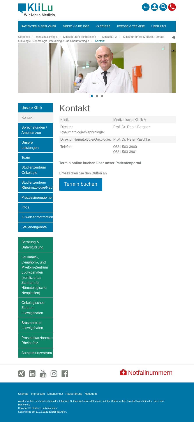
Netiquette (91, 393)
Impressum (38, 393)
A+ (146, 7)
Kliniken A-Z (109, 36)
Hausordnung (73, 393)
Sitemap (23, 393)
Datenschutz (55, 393)
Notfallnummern (146, 372)
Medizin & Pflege (46, 36)
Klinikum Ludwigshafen (47, 9)
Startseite (24, 36)
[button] (91, 96)
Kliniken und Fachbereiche (79, 36)
